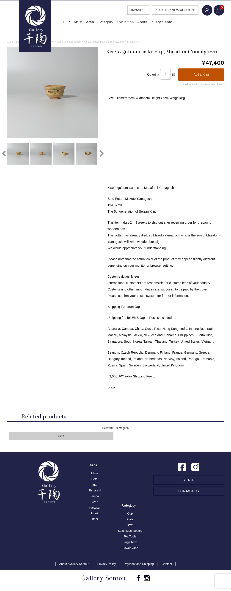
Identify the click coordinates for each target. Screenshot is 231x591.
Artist (70, 23)
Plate (129, 520)
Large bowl (130, 543)
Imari (94, 514)
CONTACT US (188, 492)
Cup (130, 514)
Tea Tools (130, 537)
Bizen (94, 503)
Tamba (94, 497)
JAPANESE (136, 10)
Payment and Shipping (139, 565)
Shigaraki (94, 491)
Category (106, 23)
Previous (3, 154)
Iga (94, 486)
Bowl (130, 526)
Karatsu (94, 508)
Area (87, 23)
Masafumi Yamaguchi (116, 429)
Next (101, 154)
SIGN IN (189, 481)
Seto (61, 437)
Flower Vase (130, 549)
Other (94, 520)
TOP (54, 23)
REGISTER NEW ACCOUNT (173, 10)
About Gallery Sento (163, 23)
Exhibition (130, 23)
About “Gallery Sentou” (74, 565)
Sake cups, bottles (130, 532)
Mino (94, 474)
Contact (167, 565)
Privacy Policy (106, 565)
